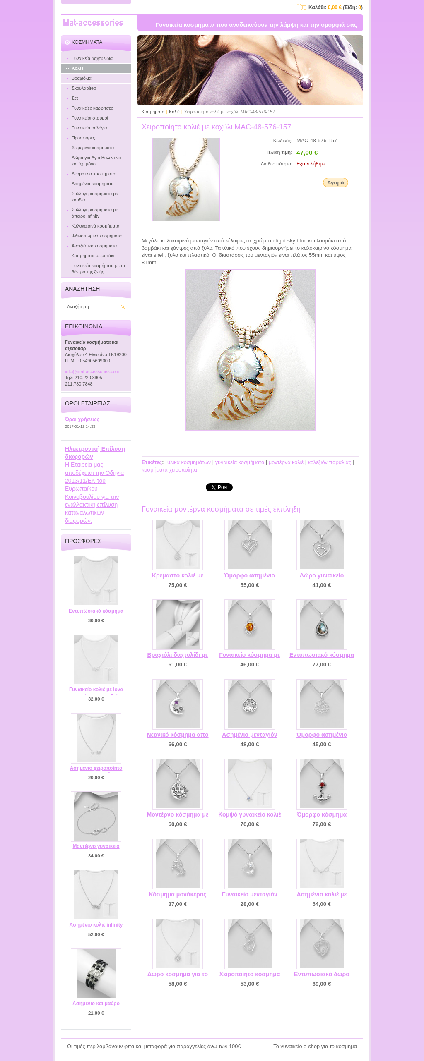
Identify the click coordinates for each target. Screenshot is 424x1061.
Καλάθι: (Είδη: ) (335, 7)
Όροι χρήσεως (82, 419)
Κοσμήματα (153, 111)
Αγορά (335, 183)
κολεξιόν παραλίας (329, 462)
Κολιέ (174, 111)
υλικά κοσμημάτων (189, 462)
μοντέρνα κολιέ (286, 462)
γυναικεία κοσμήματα (240, 462)
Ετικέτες (152, 462)
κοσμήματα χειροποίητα (169, 470)
